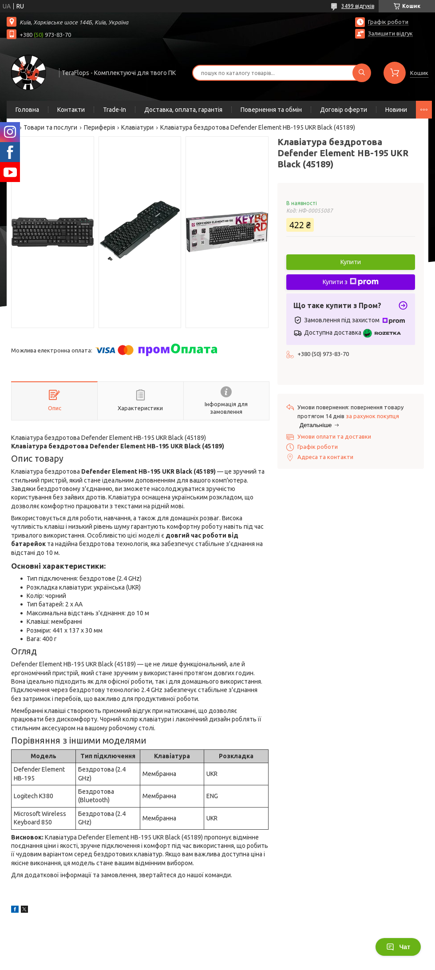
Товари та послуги (50, 127)
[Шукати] (361, 72)
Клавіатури (137, 127)
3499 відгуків (357, 6)
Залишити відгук (390, 33)
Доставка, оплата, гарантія (183, 110)
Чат (398, 947)
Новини (396, 110)
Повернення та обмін (271, 110)
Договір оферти (343, 110)
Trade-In (114, 110)
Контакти (71, 110)
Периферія (99, 127)
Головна (27, 110)
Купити (350, 261)
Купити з (351, 282)
